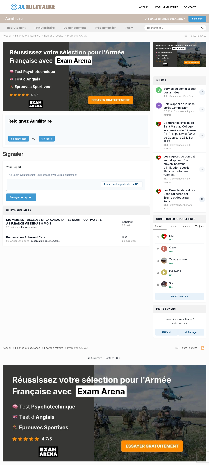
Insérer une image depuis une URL (122, 184)
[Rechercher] (161, 28)
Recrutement (16, 27)
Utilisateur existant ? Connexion (165, 18)
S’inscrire (197, 18)
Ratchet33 (175, 271)
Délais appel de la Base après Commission (179, 105)
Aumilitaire (14, 18)
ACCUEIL (144, 7)
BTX (166, 144)
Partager (191, 332)
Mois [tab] (173, 226)
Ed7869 (168, 111)
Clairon (173, 247)
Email (166, 332)
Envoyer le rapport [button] (21, 197)
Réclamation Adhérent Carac (26, 237)
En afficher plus (179, 296)
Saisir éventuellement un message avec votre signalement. (43, 174)
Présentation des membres (45, 240)
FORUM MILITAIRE (166, 7)
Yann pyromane (178, 259)
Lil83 (124, 237)
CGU (118, 357)
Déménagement (75, 27)
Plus (129, 27)
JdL (165, 96)
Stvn (171, 283)
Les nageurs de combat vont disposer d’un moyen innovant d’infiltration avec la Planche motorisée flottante (179, 166)
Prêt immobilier (105, 27)
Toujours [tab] (199, 226)
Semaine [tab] (160, 226)
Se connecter (18, 138)
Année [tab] (186, 226)
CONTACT (190, 7)
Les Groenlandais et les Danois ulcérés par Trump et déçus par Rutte (179, 195)
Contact (109, 357)
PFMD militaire (45, 27)
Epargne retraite (30, 227)
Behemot (127, 221)
